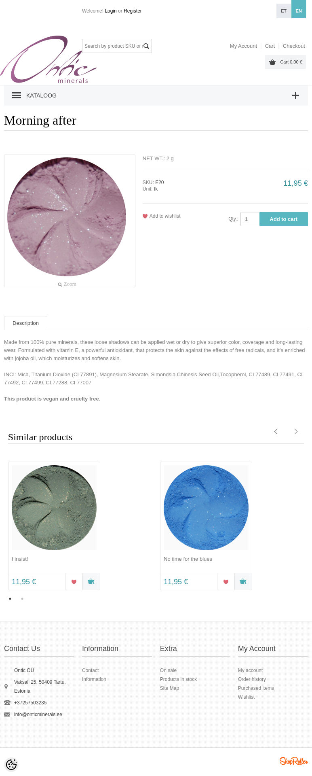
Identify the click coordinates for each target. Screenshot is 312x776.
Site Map (169, 688)
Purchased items (256, 688)
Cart (291, 61)
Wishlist (246, 697)
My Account (243, 46)
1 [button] (10, 599)
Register (133, 11)
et (284, 10)
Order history (252, 679)
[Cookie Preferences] (11, 764)
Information (94, 679)
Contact (90, 670)
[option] (80, 527)
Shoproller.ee (294, 761)
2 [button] (22, 599)
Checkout (294, 46)
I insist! (20, 559)
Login (110, 11)
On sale (168, 670)
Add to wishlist (165, 216)
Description (26, 323)
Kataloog (41, 95)
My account (250, 670)
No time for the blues (188, 559)
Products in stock (178, 679)
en (299, 10)
